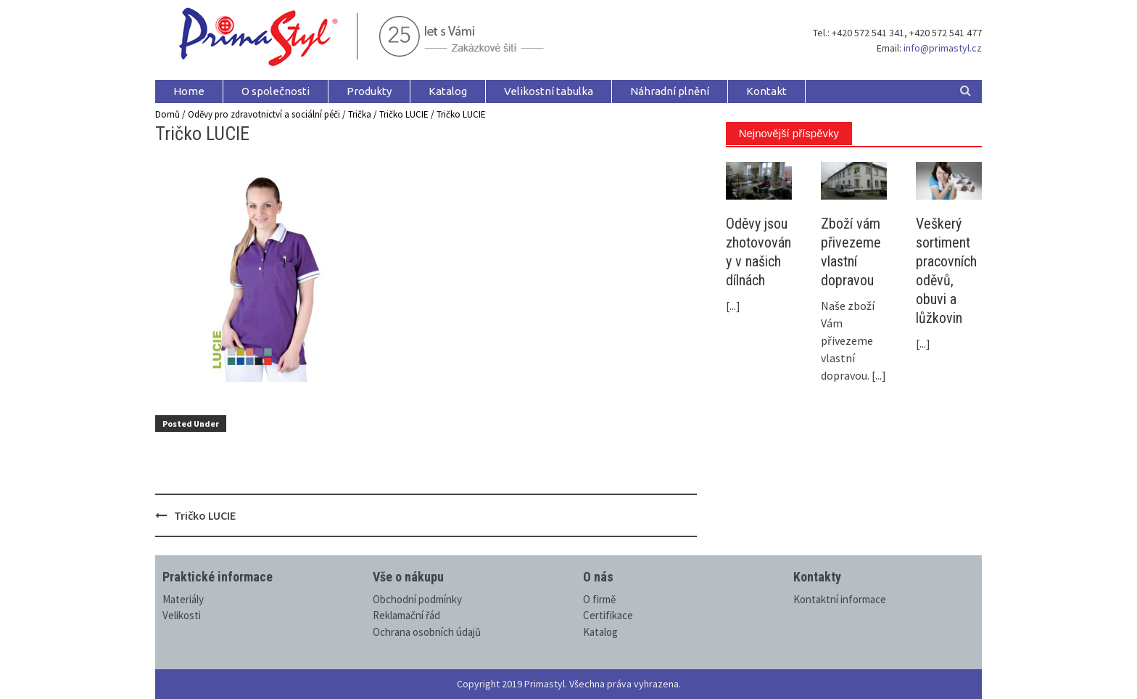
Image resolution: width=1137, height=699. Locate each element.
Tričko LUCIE (404, 114)
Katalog (448, 91)
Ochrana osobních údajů (427, 632)
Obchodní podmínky (417, 599)
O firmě (599, 599)
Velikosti (181, 615)
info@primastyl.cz (943, 47)
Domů (167, 114)
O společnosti (275, 91)
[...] (733, 305)
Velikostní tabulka (548, 91)
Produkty (369, 91)
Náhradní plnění (669, 91)
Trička (359, 114)
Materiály (183, 599)
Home (188, 91)
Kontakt (766, 91)
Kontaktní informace (839, 599)
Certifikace (608, 615)
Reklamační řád (406, 615)
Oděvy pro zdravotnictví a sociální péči (264, 114)
